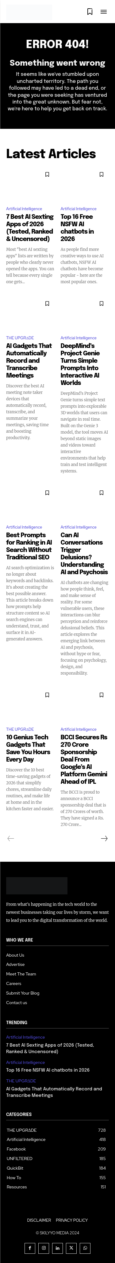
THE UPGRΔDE (20, 338)
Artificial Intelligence (24, 208)
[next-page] (104, 838)
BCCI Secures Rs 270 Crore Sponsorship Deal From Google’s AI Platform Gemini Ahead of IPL (84, 759)
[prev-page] (11, 838)
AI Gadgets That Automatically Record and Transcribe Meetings (29, 361)
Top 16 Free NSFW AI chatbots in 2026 (48, 1070)
